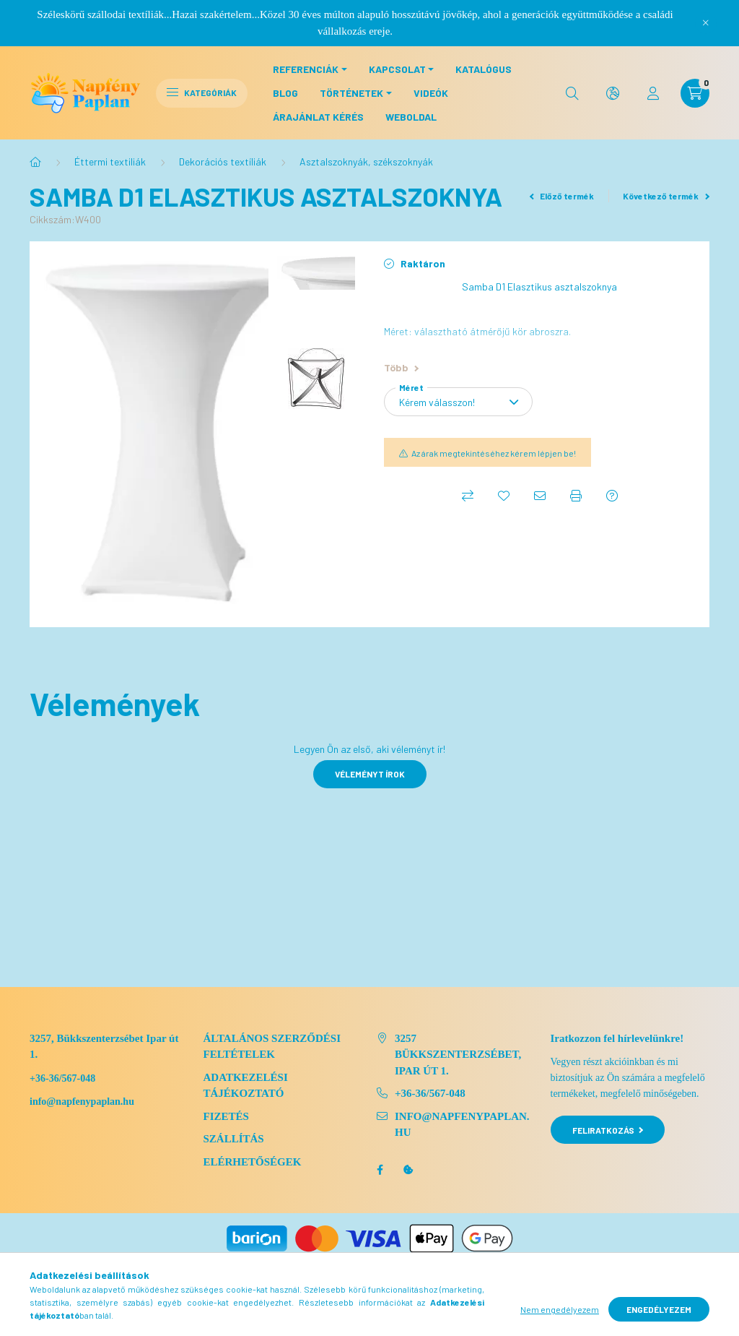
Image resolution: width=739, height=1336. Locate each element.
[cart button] (695, 93)
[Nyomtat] (575, 495)
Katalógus (483, 69)
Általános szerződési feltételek (272, 1047)
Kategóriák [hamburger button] (202, 92)
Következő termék (666, 196)
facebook (379, 1169)
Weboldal (411, 117)
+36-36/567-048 (62, 1078)
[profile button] (653, 93)
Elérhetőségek (253, 1162)
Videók (431, 93)
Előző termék (562, 196)
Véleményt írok (370, 774)
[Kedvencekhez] (503, 495)
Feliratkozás (608, 1130)
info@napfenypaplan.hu (462, 1125)
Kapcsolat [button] (397, 69)
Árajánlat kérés (318, 117)
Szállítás (234, 1139)
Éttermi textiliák (110, 161)
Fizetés (226, 1116)
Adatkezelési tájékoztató (246, 1086)
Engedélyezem (658, 1309)
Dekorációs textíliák (222, 161)
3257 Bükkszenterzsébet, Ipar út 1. (458, 1055)
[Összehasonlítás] (467, 495)
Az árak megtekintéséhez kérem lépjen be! (493, 453)
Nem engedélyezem (559, 1309)
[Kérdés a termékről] (612, 495)
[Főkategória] (35, 162)
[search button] (572, 93)
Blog (285, 93)
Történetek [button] (351, 93)
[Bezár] (706, 23)
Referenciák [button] (305, 69)
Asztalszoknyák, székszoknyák (366, 161)
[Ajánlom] (539, 495)
